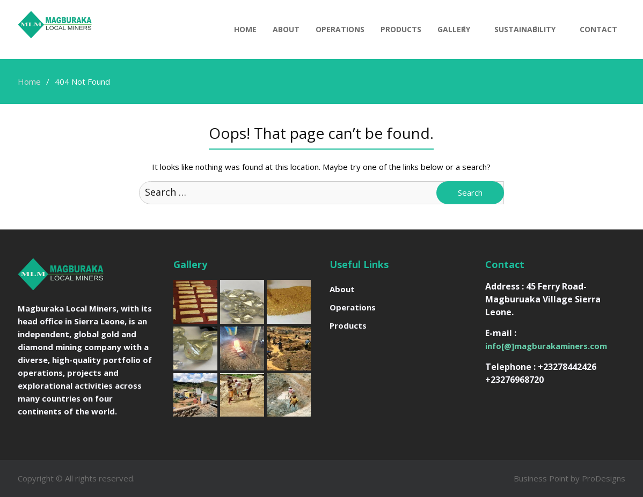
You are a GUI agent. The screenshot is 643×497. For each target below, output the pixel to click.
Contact (598, 29)
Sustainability (525, 29)
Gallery (453, 29)
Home (245, 29)
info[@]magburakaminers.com (546, 345)
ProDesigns (603, 478)
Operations (340, 29)
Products (401, 29)
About (286, 29)
